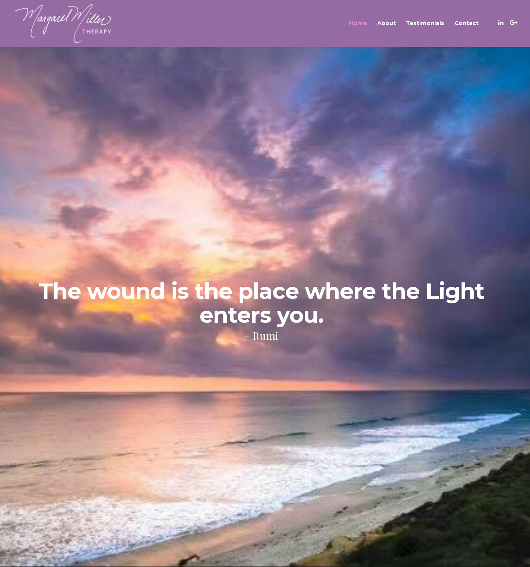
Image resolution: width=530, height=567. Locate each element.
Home (358, 22)
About (386, 22)
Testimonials (425, 22)
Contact (466, 22)
